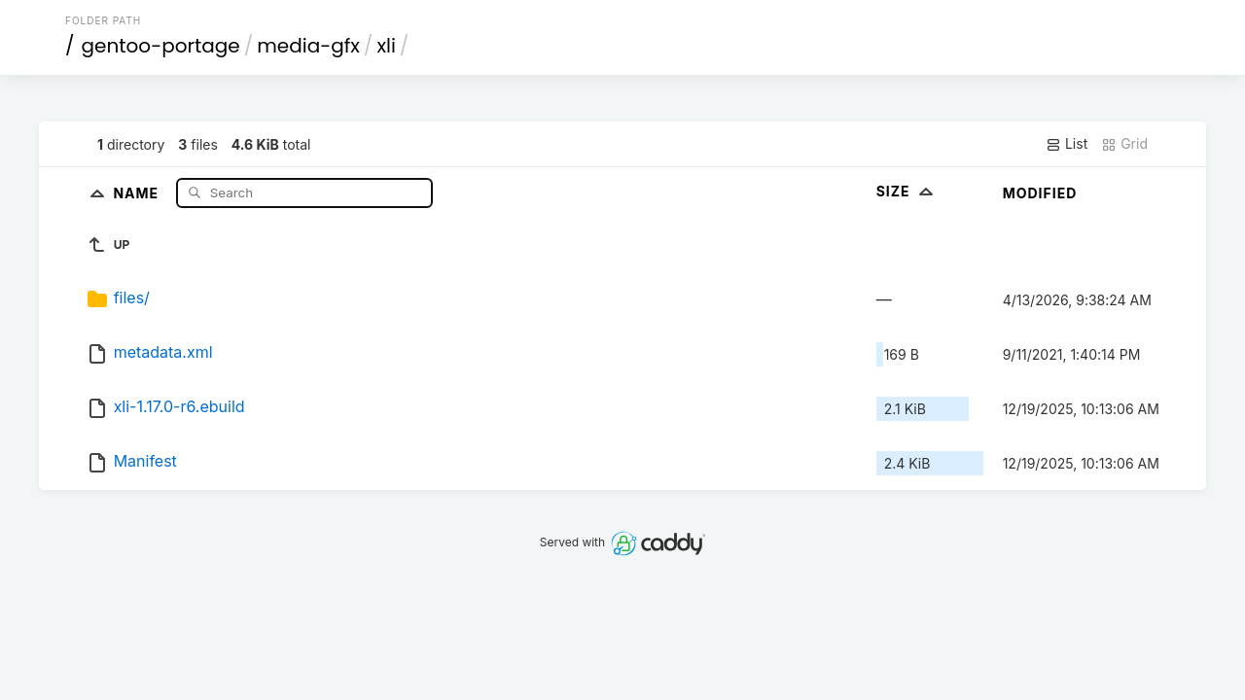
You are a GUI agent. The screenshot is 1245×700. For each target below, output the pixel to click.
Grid (1124, 144)
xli (385, 45)
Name (137, 192)
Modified (1040, 193)
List (1066, 144)
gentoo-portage (161, 45)
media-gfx (308, 45)
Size (907, 191)
